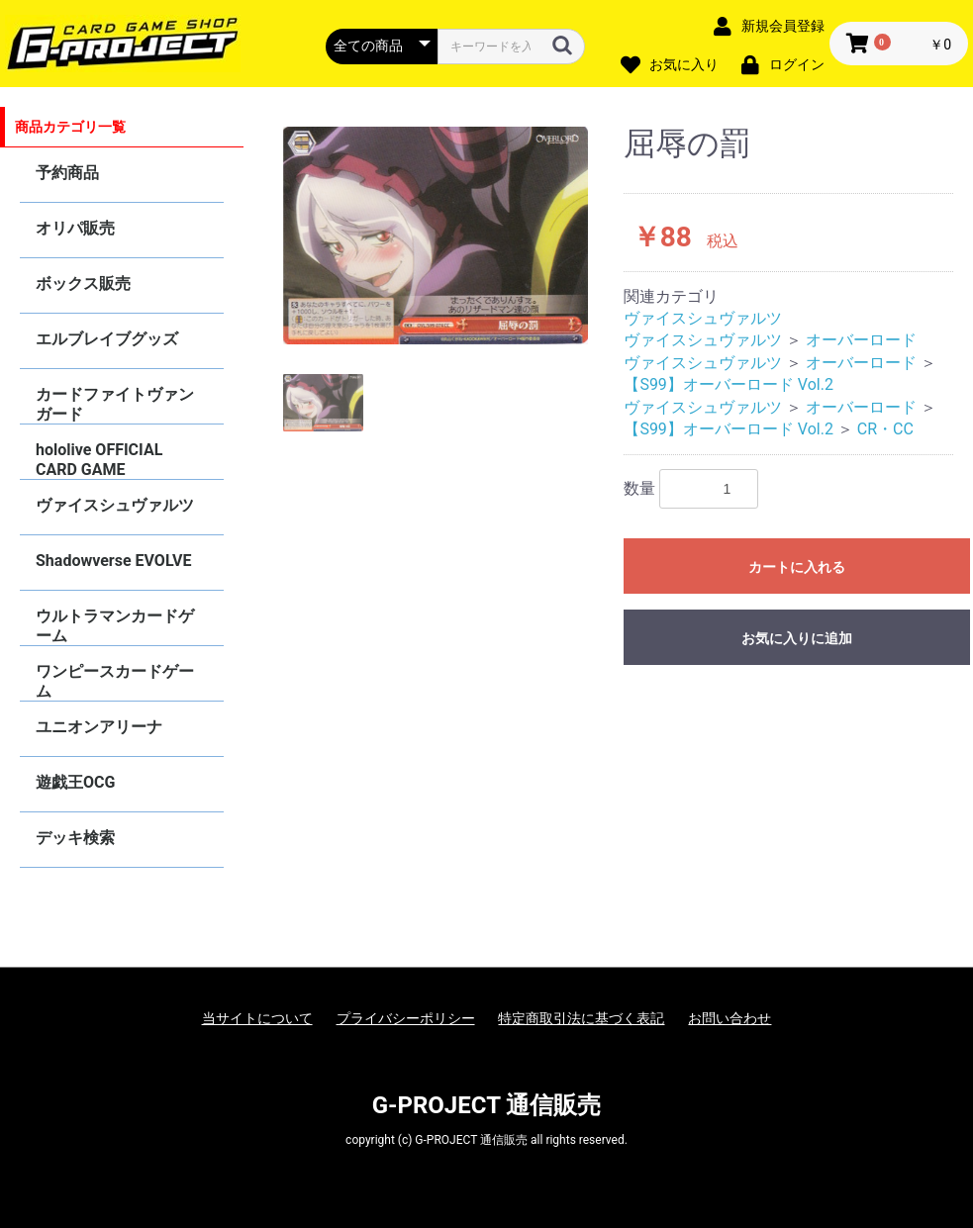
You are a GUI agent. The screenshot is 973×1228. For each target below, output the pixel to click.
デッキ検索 (75, 837)
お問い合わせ (729, 1018)
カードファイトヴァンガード (115, 404)
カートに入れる (796, 567)
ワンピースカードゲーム (115, 681)
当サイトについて (257, 1018)
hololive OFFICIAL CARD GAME (99, 459)
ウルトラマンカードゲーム (115, 626)
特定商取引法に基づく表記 (581, 1018)
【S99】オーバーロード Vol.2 (728, 384)
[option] (436, 235)
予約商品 (67, 172)
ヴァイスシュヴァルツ (115, 505)
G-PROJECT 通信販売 (487, 1105)
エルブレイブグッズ (107, 339)
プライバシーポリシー (406, 1018)
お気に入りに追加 (796, 638)
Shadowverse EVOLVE (113, 560)
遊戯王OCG (75, 782)
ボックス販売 (83, 283)
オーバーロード (861, 340)
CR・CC (885, 429)
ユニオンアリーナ (99, 726)
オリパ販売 (75, 228)
